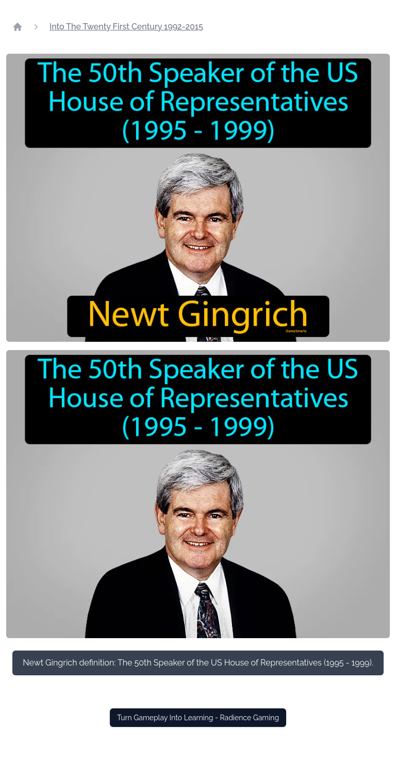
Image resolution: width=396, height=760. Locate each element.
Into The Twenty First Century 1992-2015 (126, 26)
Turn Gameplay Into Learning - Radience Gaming (198, 718)
